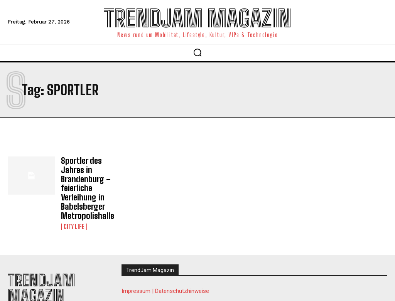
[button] (197, 52)
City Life (74, 205)
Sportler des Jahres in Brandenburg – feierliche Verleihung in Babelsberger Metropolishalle (92, 177)
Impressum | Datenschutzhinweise (165, 269)
